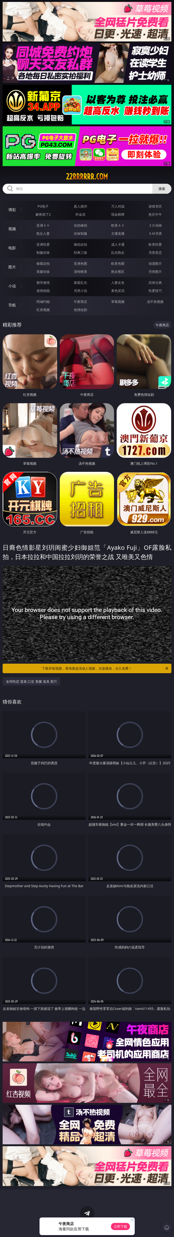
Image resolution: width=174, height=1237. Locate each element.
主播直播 (117, 233)
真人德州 (80, 206)
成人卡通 (117, 244)
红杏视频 (43, 309)
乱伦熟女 (117, 252)
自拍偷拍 (80, 225)
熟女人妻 (43, 233)
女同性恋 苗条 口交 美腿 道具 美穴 (31, 681)
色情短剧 (80, 309)
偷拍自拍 (80, 244)
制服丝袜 (43, 252)
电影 (12, 247)
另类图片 (155, 271)
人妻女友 (117, 282)
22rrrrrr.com (87, 176)
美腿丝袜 (43, 271)
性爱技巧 (155, 290)
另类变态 (155, 252)
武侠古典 (155, 282)
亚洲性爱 (43, 244)
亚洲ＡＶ (43, 225)
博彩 (12, 209)
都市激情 (43, 282)
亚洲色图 (80, 263)
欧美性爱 (155, 244)
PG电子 (43, 206)
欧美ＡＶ (117, 225)
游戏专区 (155, 206)
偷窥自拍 (43, 263)
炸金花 (80, 214)
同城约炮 (43, 301)
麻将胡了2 (43, 214)
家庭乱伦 (80, 282)
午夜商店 (80, 301)
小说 (12, 286)
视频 (12, 228)
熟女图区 (117, 271)
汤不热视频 (155, 301)
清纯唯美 (80, 271)
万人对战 (117, 206)
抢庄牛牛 (155, 214)
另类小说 (80, 290)
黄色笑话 (117, 290)
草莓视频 (117, 301)
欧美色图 (117, 263)
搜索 (162, 188)
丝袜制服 (80, 233)
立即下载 (120, 1226)
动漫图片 (155, 263)
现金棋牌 (117, 214)
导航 (12, 305)
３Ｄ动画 (155, 225)
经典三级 (80, 252)
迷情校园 (43, 290)
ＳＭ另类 (155, 233)
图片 (12, 267)
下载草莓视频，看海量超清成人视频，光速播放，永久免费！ (105, 668)
